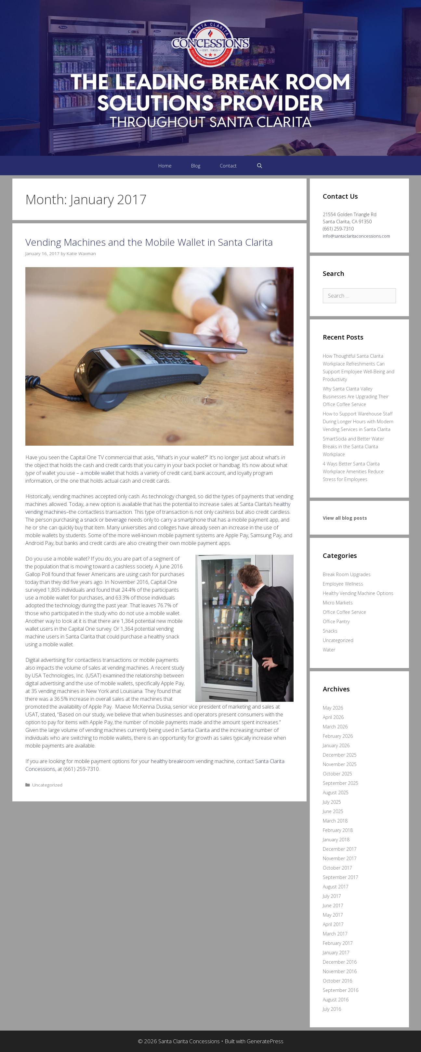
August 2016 (336, 999)
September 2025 (340, 783)
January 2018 (336, 839)
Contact (228, 165)
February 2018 (338, 830)
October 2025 (337, 774)
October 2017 (337, 868)
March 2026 (335, 727)
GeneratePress (265, 1041)
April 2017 (333, 924)
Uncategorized (47, 785)
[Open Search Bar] (259, 165)
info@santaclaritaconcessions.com (356, 236)
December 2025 (340, 755)
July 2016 (332, 1009)
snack (91, 519)
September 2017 (340, 877)
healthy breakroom (172, 761)
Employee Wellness (343, 584)
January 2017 (336, 952)
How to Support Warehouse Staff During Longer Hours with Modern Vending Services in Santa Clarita (358, 421)
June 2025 (333, 811)
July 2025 (332, 802)
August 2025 (336, 792)
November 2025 (340, 764)
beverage (116, 519)
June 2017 (333, 905)
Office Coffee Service (344, 612)
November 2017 (340, 858)
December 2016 (340, 962)
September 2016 (340, 990)
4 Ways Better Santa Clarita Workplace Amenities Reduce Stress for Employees (353, 471)
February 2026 (338, 736)
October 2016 (337, 981)
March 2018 (335, 821)
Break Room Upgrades (347, 574)
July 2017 (332, 896)
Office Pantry (336, 621)
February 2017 (338, 943)
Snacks (330, 631)
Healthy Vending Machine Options (358, 593)
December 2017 (340, 849)
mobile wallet (99, 472)
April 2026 (333, 717)
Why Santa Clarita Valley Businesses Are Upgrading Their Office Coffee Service (355, 396)
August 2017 (336, 887)
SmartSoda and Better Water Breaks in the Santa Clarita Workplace (353, 446)
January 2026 (336, 745)
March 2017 (335, 934)
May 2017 (333, 915)
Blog (195, 165)
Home (165, 165)
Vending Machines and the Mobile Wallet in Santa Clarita (149, 242)
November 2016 (340, 971)
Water (329, 650)
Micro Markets (338, 603)
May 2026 (333, 708)
